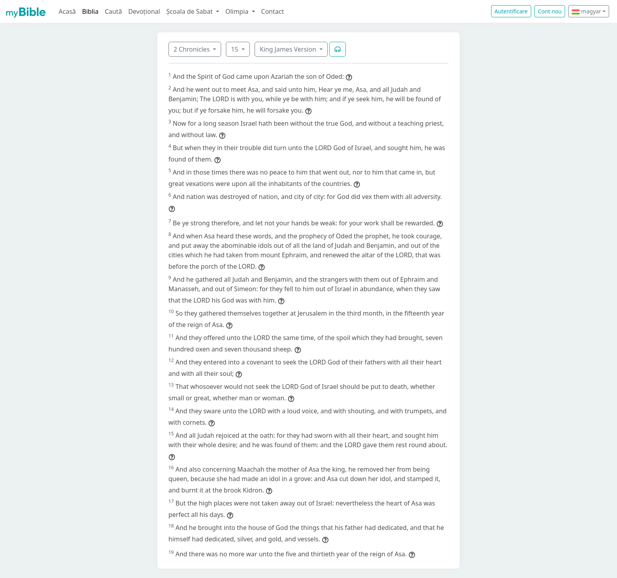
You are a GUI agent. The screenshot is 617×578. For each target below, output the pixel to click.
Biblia (90, 11)
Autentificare (511, 11)
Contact (272, 11)
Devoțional (144, 11)
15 (235, 49)
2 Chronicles (192, 49)
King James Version (289, 49)
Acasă (67, 11)
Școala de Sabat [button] (190, 11)
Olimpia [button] (237, 11)
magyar (586, 11)
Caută (113, 11)
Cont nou (550, 11)
